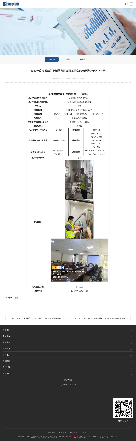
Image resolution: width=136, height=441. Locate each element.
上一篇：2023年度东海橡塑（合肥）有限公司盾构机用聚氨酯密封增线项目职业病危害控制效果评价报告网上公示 (55, 318)
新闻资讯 (6, 355)
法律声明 (51, 433)
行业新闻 (84, 59)
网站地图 (73, 433)
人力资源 (6, 367)
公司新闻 (68, 59)
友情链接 (62, 433)
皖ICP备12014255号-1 (110, 437)
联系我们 (6, 374)
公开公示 (52, 59)
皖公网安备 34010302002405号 (87, 437)
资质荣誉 (6, 342)
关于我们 (6, 330)
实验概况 (6, 349)
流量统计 (84, 433)
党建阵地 (6, 361)
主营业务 (6, 336)
